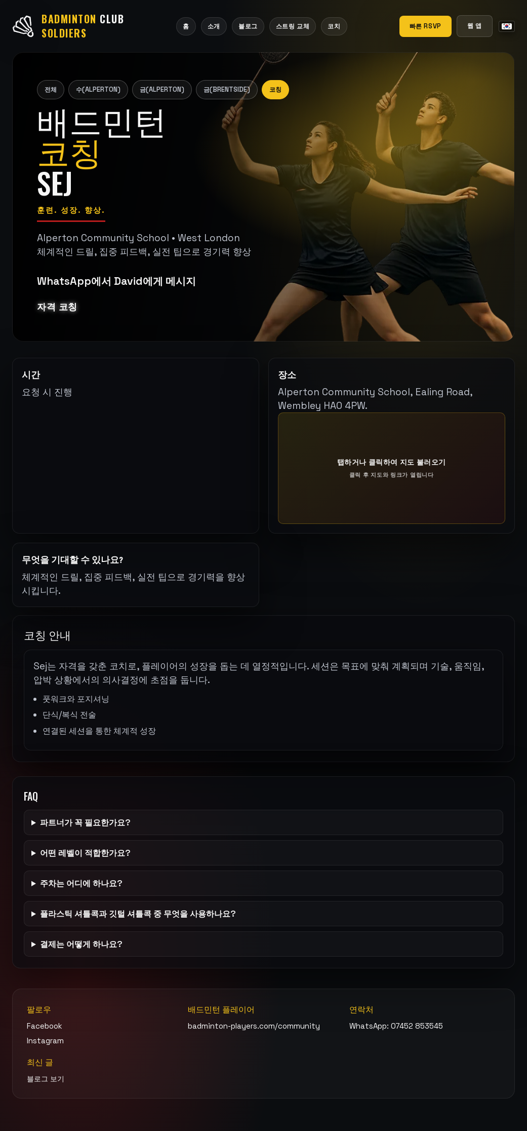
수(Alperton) (98, 89)
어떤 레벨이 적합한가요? (85, 852)
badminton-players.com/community (254, 1026)
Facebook (44, 1026)
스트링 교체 (293, 26)
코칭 (275, 89)
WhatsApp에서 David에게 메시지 (116, 281)
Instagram (45, 1040)
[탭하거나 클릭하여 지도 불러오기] (392, 468)
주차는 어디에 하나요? (81, 883)
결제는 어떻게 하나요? (81, 944)
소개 (214, 26)
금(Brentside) (227, 89)
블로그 (248, 26)
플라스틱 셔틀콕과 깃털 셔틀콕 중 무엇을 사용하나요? (138, 913)
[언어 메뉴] (507, 26)
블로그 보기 (45, 1078)
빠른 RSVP (425, 26)
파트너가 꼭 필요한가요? (85, 822)
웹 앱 (474, 25)
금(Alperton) (162, 89)
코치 (334, 26)
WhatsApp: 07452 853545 (396, 1026)
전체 (51, 89)
